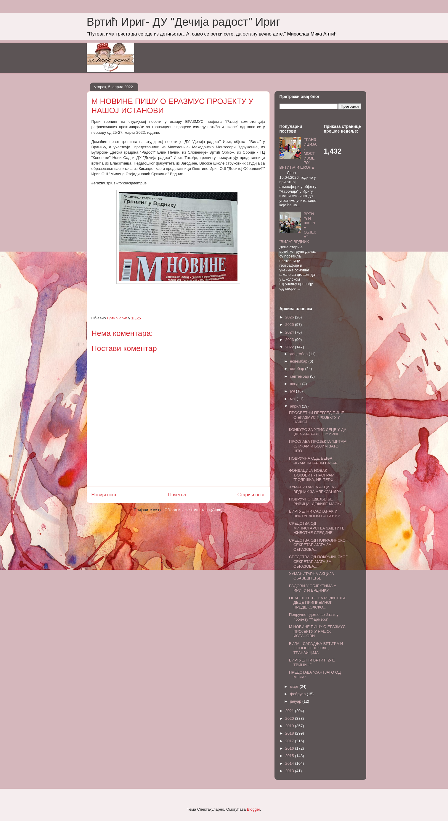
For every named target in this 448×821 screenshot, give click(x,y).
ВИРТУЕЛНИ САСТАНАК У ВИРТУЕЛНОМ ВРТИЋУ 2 (314, 513)
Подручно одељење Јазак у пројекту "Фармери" (313, 617)
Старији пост (251, 494)
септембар (300, 376)
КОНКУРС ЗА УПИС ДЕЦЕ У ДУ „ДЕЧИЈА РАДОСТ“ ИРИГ (317, 432)
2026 (290, 317)
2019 (290, 726)
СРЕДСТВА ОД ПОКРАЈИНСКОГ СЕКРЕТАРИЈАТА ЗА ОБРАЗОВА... (318, 545)
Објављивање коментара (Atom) (194, 510)
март (295, 686)
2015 (290, 756)
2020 (290, 718)
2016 (290, 748)
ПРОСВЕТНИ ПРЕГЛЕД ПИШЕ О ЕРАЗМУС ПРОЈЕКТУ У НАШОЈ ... (316, 417)
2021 (290, 711)
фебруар (298, 694)
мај (293, 399)
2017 (290, 741)
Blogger (253, 809)
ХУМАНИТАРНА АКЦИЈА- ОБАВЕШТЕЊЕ (312, 576)
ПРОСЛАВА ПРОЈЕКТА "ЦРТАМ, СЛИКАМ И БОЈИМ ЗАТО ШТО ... (318, 446)
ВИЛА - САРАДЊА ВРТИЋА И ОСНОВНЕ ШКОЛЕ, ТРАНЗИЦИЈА (316, 648)
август (296, 383)
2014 (290, 763)
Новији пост (104, 494)
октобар (297, 368)
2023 (290, 339)
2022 (290, 347)
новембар (299, 361)
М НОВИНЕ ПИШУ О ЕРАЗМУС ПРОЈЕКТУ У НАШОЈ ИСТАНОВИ (317, 631)
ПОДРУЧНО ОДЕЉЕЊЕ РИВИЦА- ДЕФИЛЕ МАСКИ (315, 501)
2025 (290, 324)
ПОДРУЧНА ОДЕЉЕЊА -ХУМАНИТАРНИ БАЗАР (313, 460)
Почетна (177, 494)
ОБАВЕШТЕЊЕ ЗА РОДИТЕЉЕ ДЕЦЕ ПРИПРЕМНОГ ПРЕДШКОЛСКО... (317, 602)
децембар (299, 354)
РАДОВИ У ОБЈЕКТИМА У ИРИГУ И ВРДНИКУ (312, 588)
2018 (290, 733)
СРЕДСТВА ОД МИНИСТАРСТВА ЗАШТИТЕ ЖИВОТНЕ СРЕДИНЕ (316, 528)
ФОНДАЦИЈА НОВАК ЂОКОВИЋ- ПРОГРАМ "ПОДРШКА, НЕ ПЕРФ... (313, 475)
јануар (296, 701)
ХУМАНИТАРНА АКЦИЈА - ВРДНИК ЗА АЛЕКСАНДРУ (315, 489)
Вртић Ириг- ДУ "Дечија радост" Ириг (183, 22)
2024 (290, 332)
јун (293, 391)
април (296, 406)
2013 (290, 771)
